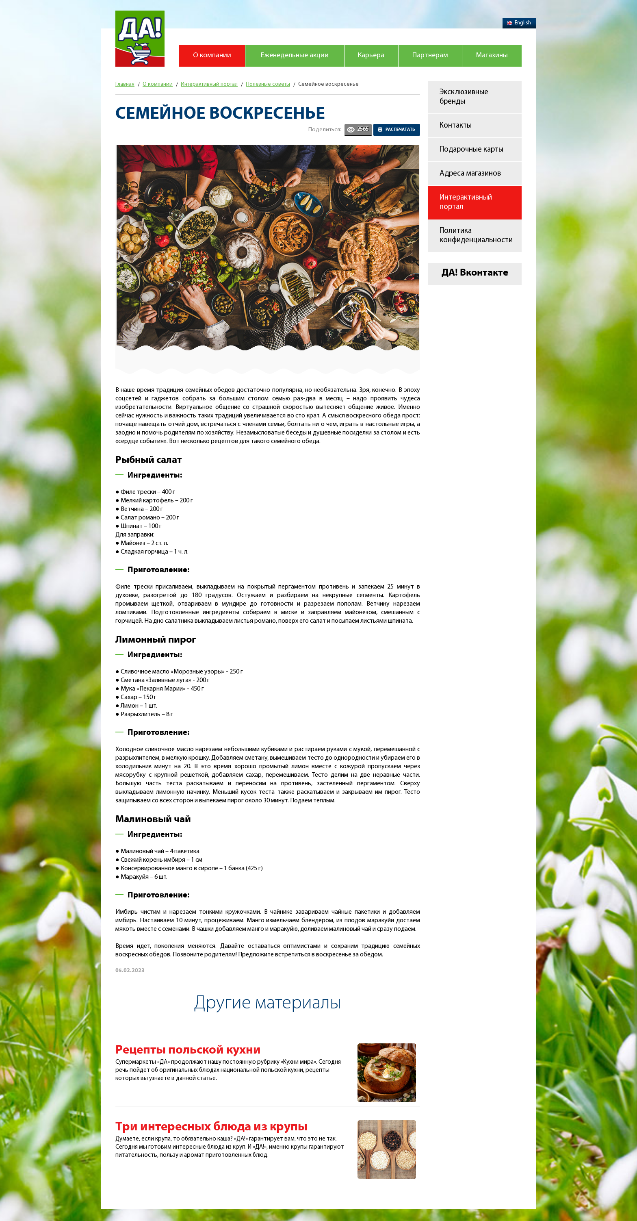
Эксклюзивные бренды (464, 97)
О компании (212, 55)
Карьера (371, 55)
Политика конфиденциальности (476, 235)
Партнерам (430, 55)
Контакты (456, 126)
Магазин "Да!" (140, 39)
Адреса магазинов (470, 174)
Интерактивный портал (466, 202)
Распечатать (400, 129)
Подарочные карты (471, 150)
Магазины (492, 55)
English (519, 23)
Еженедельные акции (295, 55)
